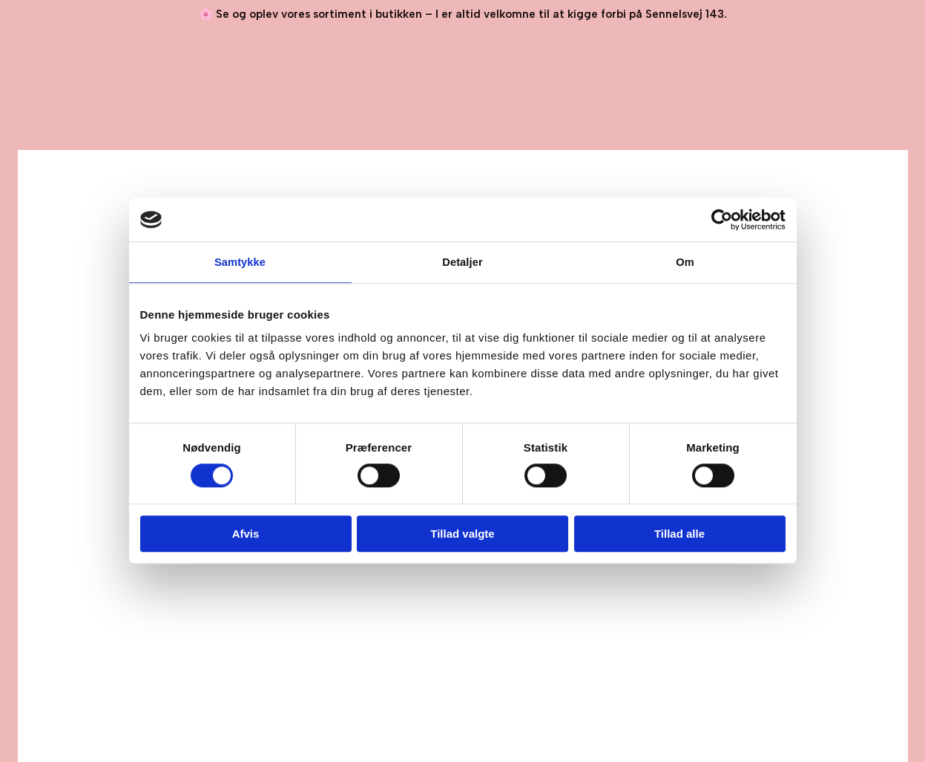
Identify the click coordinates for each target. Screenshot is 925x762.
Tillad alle (679, 534)
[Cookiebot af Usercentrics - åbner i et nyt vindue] (721, 220)
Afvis (246, 534)
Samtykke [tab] (240, 262)
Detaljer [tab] (463, 262)
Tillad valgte (462, 534)
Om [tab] (685, 262)
